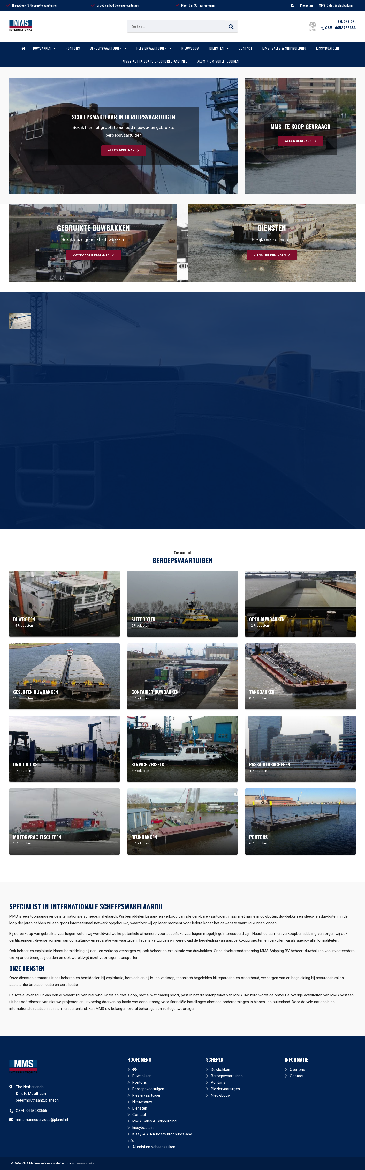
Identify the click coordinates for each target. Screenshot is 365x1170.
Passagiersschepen (269, 764)
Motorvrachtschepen (37, 837)
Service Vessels (147, 764)
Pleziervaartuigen (154, 48)
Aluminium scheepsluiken (218, 61)
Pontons (73, 48)
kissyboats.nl (328, 48)
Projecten (306, 5)
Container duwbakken (155, 691)
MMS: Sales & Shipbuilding (336, 5)
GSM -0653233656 (338, 27)
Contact (246, 48)
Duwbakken (44, 48)
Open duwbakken (267, 619)
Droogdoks (25, 764)
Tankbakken (262, 691)
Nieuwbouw (190, 48)
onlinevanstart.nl (83, 1163)
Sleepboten (143, 619)
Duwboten (24, 619)
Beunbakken (144, 837)
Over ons (297, 1069)
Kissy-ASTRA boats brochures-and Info (155, 61)
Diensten (219, 48)
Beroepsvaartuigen (108, 48)
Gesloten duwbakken (35, 691)
